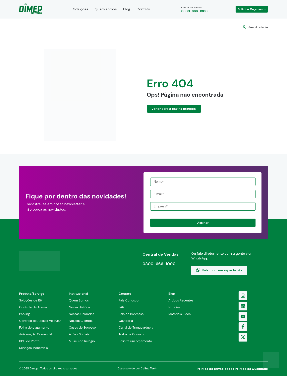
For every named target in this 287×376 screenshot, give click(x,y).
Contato (143, 9)
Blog (126, 9)
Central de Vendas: (194, 9)
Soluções (80, 9)
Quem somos (106, 9)
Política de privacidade (214, 369)
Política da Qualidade (251, 369)
